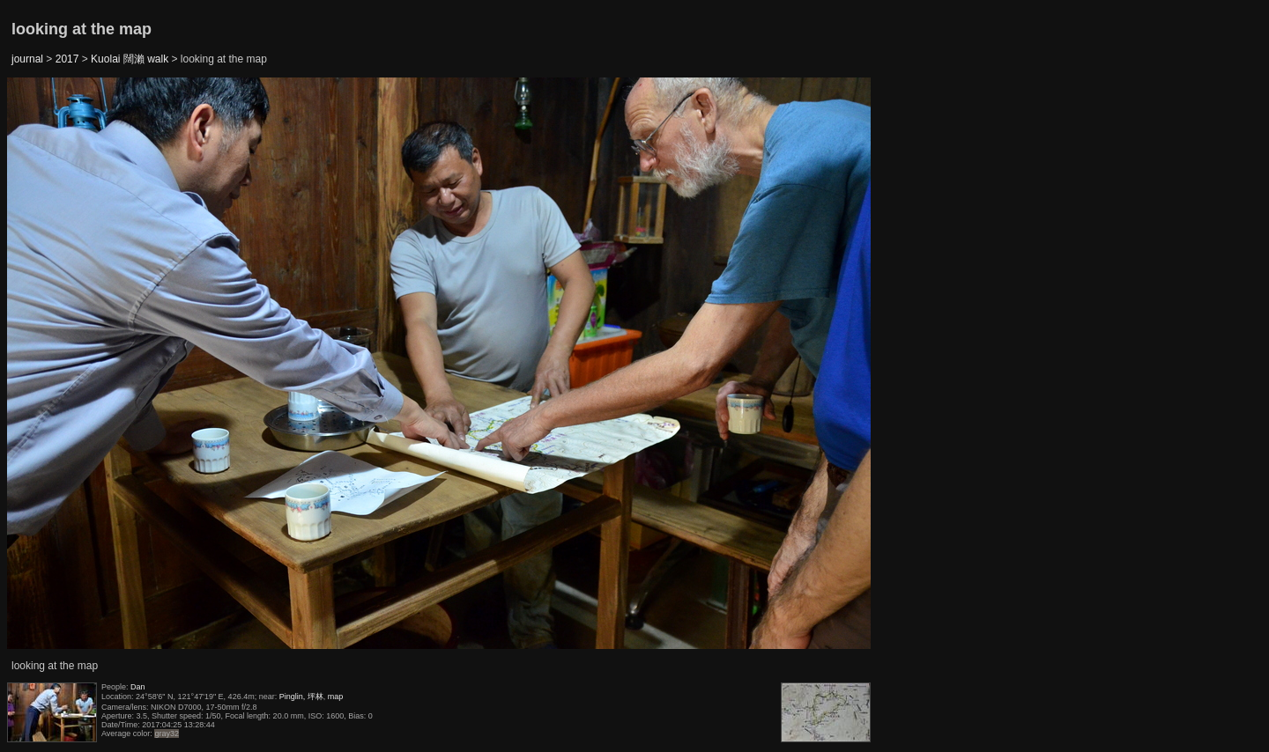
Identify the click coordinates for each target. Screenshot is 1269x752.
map (336, 696)
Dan (137, 686)
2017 (67, 59)
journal (27, 59)
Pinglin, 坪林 (301, 696)
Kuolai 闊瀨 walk (129, 59)
